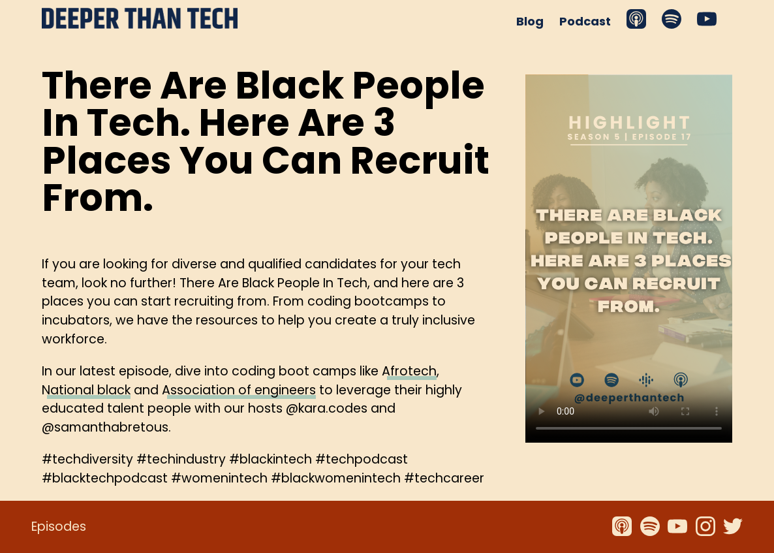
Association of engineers (239, 390)
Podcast (585, 21)
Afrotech (409, 371)
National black (86, 390)
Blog (530, 21)
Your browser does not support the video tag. (628, 258)
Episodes (58, 526)
